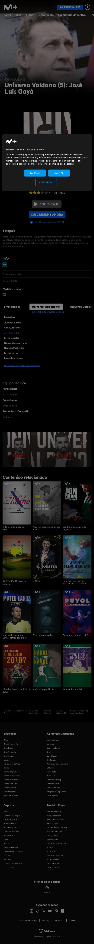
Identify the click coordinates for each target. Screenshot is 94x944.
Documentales (10, 791)
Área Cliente (52, 823)
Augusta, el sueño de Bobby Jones (46, 528)
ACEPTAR (59, 173)
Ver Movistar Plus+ (55, 811)
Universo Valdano (11, 831)
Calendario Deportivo (13, 863)
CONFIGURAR (46, 182)
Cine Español (9, 748)
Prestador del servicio (28, 920)
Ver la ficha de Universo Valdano (48, 312)
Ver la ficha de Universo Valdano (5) (22, 365)
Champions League (12, 815)
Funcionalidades (54, 815)
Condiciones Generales (57, 827)
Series (7, 15)
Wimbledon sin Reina (73, 689)
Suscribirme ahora (70, 7)
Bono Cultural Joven (56, 819)
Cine (19, 15)
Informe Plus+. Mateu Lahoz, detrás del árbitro (15, 636)
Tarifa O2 (51, 851)
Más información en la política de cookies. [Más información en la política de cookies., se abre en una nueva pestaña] (55, 164)
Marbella (51, 776)
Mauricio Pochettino (14, 348)
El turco (50, 768)
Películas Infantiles (12, 764)
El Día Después (10, 827)
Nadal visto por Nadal (43, 689)
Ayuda (47, 889)
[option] (19, 449)
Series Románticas (11, 776)
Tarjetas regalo (53, 859)
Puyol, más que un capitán (76, 635)
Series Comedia (10, 783)
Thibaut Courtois (12, 322)
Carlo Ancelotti (11, 327)
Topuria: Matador (11, 847)
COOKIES (72, 920)
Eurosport (8, 855)
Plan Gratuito (52, 839)
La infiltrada (52, 756)
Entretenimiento (11, 795)
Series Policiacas (11, 779)
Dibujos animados (54, 787)
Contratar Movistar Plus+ (57, 843)
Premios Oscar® (54, 779)
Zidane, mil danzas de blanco (13, 528)
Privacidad (59, 920)
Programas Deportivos (56, 791)
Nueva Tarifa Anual (55, 855)
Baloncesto (46, 15)
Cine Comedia (10, 752)
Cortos (7, 760)
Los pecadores (53, 748)
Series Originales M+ (12, 772)
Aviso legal (46, 920)
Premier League (11, 823)
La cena (50, 744)
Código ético (52, 835)
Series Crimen (10, 787)
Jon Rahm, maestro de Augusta (74, 528)
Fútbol (30, 15)
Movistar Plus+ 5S (54, 831)
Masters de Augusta (14, 582)
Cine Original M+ (11, 744)
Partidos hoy (9, 867)
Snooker (7, 859)
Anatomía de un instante (57, 764)
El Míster (37, 580)
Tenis (6, 839)
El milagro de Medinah (44, 635)
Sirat (49, 752)
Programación (53, 867)
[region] (47, 162)
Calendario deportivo (72, 15)
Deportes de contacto (13, 851)
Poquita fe (51, 772)
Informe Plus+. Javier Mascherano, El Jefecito (75, 582)
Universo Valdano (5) (46, 306)
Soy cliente (46, 204)
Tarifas (50, 847)
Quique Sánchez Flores (15, 343)
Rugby (6, 843)
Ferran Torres (11, 353)
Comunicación (53, 863)
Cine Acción (9, 756)
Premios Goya (53, 783)
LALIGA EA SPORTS (11, 819)
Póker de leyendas (13, 358)
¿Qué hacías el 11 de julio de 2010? (17, 690)
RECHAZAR (34, 173)
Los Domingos (53, 740)
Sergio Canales (11, 338)
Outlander (51, 760)
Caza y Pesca (52, 795)
